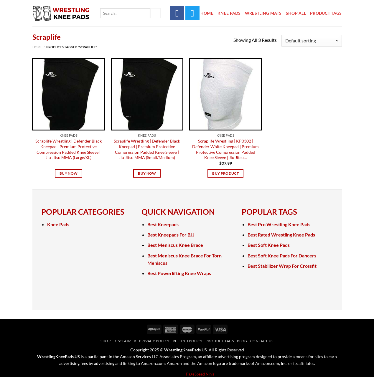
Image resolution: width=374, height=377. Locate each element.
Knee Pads (229, 13)
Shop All (296, 13)
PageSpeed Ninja (200, 374)
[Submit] (155, 13)
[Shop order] (311, 41)
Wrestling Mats (263, 13)
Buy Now (69, 173)
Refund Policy (188, 341)
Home (206, 13)
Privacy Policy (154, 341)
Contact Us (262, 341)
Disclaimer (124, 341)
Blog (242, 341)
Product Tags (326, 13)
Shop (105, 341)
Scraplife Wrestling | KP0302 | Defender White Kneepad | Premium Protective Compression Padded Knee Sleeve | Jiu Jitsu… (225, 149)
